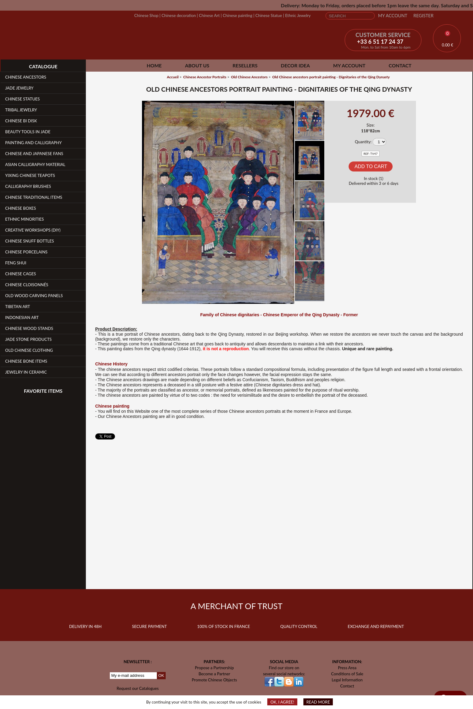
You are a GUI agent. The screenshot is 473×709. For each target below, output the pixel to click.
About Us (197, 65)
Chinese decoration (178, 15)
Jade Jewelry (19, 88)
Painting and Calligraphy (33, 142)
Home (154, 65)
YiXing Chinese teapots (30, 175)
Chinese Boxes (20, 208)
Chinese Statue (268, 15)
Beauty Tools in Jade (27, 131)
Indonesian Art (22, 317)
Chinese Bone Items (26, 361)
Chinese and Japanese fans (34, 153)
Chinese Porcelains (26, 251)
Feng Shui (15, 262)
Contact (400, 65)
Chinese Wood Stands (29, 328)
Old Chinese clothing (29, 350)
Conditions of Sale (347, 673)
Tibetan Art (17, 306)
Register (424, 15)
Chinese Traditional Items (33, 197)
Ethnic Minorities (24, 219)
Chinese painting (237, 15)
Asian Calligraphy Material (35, 164)
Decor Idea (295, 65)
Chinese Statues (22, 99)
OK (161, 675)
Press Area (347, 667)
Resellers (245, 65)
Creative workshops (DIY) (32, 230)
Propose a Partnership (214, 667)
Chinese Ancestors (25, 77)
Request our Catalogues (138, 688)
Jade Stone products (28, 339)
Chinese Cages (20, 273)
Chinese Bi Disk (21, 120)
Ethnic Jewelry (298, 15)
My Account (392, 15)
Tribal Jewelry (21, 109)
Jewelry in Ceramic (26, 372)
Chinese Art (209, 15)
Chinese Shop (146, 15)
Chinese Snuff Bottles (29, 241)
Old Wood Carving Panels (34, 295)
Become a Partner (214, 673)
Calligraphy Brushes (28, 186)
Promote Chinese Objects (214, 679)
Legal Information (347, 679)
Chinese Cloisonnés (26, 284)
